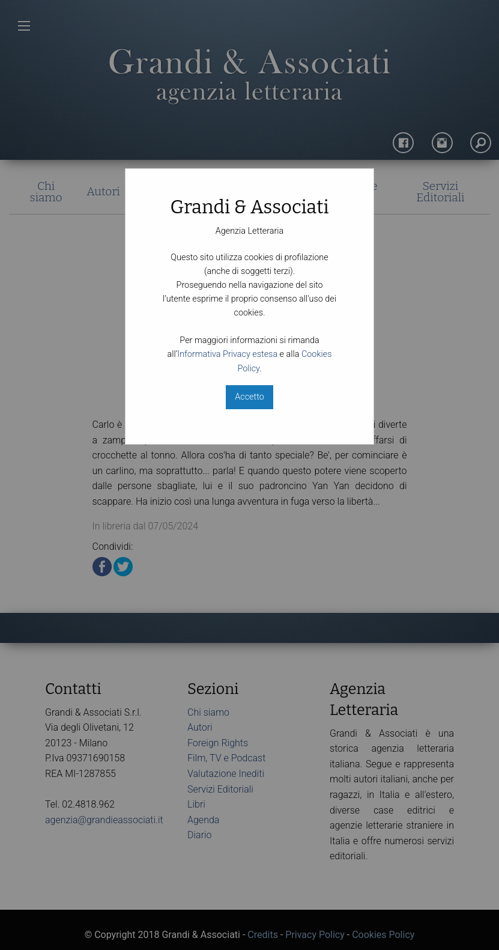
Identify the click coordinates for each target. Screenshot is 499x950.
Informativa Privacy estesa (227, 354)
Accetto (249, 397)
